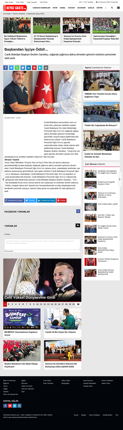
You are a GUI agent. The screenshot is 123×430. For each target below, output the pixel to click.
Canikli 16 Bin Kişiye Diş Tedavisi (60, 332)
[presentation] (78, 211)
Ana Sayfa (6, 14)
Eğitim (24, 380)
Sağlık (5, 389)
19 (70, 304)
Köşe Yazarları (48, 383)
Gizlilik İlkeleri (107, 415)
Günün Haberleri (107, 380)
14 (52, 304)
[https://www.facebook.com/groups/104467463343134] (5, 406)
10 (37, 304)
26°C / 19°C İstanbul (86, 2)
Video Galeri (66, 380)
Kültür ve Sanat (27, 386)
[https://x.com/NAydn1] (15, 406)
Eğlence (6, 383)
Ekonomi (25, 383)
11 (41, 304)
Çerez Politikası (94, 415)
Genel (5, 386)
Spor (23, 391)
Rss (117, 415)
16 (59, 304)
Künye (76, 415)
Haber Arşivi (105, 383)
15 (55, 304)
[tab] (78, 211)
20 (73, 304)
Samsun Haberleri (19, 14)
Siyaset (5, 391)
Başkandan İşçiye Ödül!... (36, 14)
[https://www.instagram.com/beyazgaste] (19, 406)
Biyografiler (65, 383)
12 (45, 304)
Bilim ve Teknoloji (9, 380)
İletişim (83, 415)
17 (63, 304)
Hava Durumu (88, 380)
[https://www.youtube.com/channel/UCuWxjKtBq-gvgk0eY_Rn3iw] (10, 406)
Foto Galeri (47, 380)
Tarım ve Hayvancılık (10, 394)
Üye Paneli (43, 2)
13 (48, 304)
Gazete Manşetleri (89, 383)
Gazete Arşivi (88, 386)
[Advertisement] (22, 136)
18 (66, 304)
